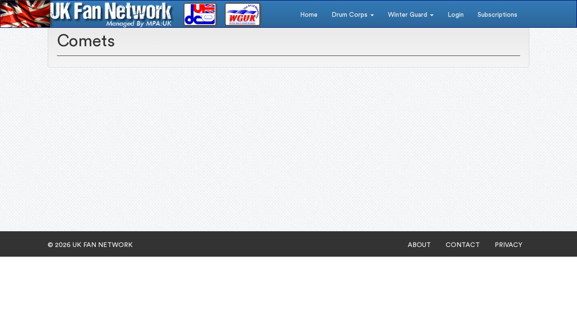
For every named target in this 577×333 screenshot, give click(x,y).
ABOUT (419, 245)
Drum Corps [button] (352, 15)
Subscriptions (497, 15)
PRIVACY (508, 245)
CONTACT (463, 245)
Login (456, 15)
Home (309, 15)
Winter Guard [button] (411, 15)
